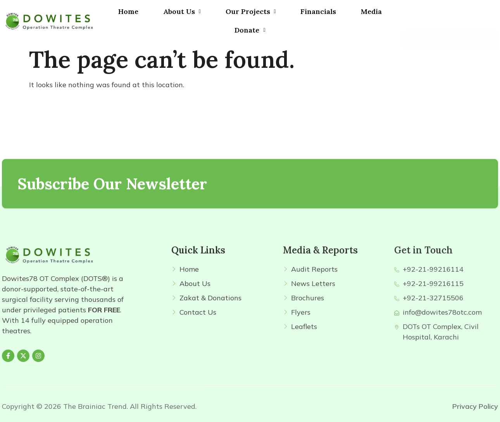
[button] (182, 11)
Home (128, 11)
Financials (318, 11)
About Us (182, 11)
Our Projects (251, 11)
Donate (249, 30)
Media (371, 11)
